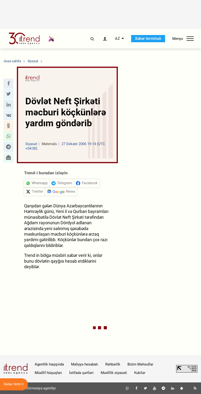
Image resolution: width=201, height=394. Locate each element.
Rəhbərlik (112, 364)
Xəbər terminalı (148, 38)
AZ (117, 39)
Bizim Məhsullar (140, 364)
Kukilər (139, 373)
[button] (8, 83)
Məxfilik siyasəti (114, 373)
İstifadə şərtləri (81, 373)
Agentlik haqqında (49, 364)
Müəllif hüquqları (48, 373)
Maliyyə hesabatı (84, 364)
